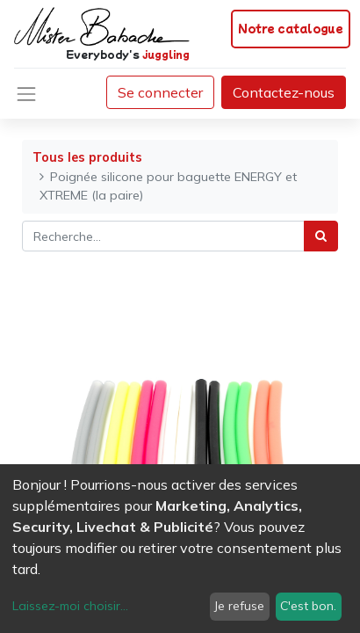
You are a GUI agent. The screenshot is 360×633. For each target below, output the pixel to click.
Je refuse (239, 606)
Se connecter (160, 92)
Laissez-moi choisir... (70, 606)
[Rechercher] (321, 236)
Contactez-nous (284, 92)
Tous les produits (87, 157)
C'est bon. (308, 606)
